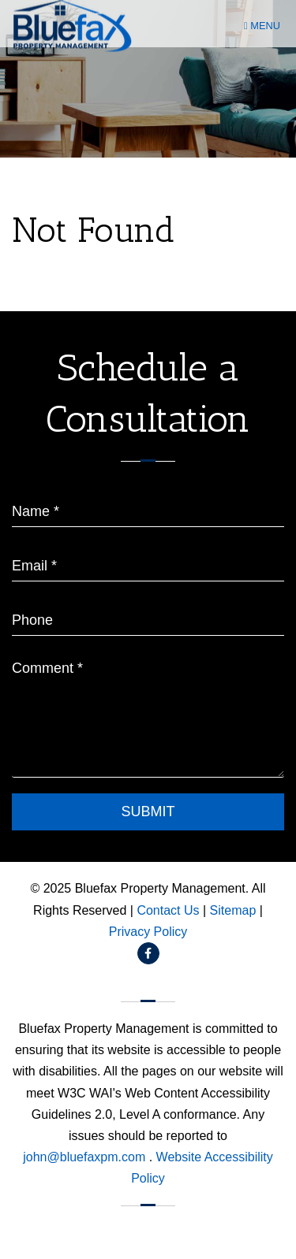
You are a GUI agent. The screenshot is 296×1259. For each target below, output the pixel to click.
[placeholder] (148, 506)
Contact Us (168, 910)
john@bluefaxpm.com (85, 1157)
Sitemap (233, 910)
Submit (147, 811)
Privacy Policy (148, 931)
